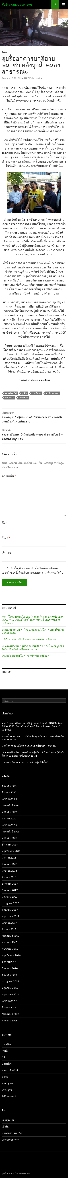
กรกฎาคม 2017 (10, 903)
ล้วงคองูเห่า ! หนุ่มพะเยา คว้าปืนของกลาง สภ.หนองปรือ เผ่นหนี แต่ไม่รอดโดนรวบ (34, 417)
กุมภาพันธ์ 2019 (10, 831)
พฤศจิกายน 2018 (11, 851)
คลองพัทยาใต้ (11, 393)
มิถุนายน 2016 (10, 987)
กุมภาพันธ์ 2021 (10, 805)
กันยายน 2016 (10, 968)
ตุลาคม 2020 (9, 818)
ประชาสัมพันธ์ (10, 1070)
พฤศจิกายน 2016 (11, 955)
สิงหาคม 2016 (9, 974)
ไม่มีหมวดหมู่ (9, 1096)
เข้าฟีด (5, 1126)
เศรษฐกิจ (7, 1089)
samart (24, 78)
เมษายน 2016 (9, 1000)
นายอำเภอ (36, 393)
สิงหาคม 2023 (9, 785)
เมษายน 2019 (9, 824)
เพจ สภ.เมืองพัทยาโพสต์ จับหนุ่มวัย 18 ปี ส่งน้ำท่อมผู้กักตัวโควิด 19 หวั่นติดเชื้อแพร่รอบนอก (33, 647)
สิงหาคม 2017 (9, 896)
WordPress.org (10, 1139)
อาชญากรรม (9, 1083)
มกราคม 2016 (9, 1020)
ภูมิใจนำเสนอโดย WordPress (16, 1173)
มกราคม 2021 (9, 811)
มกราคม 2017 (9, 942)
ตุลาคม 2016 (9, 961)
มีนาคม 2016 (9, 1007)
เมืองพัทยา (23, 397)
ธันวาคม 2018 (10, 844)
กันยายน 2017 (10, 890)
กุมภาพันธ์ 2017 (10, 935)
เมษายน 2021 (9, 798)
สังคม (4, 52)
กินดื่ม (5, 1050)
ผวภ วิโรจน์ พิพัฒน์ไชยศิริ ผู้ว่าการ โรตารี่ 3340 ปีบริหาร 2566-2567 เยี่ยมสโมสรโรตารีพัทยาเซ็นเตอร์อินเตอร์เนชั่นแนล (32, 620)
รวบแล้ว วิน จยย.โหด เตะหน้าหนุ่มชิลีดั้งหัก (25, 655)
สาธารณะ (9, 397)
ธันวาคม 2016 (10, 948)
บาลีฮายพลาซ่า (52, 393)
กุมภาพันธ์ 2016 (10, 1013)
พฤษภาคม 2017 (10, 916)
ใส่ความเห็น (36, 78)
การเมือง (6, 1044)
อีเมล (6, 537)
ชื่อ (4, 522)
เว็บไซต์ (6, 553)
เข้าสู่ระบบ (8, 1120)
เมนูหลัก (63, 4)
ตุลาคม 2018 (9, 857)
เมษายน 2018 (9, 870)
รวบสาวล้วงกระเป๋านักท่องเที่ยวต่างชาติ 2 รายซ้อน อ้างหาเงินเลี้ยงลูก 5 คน (34, 434)
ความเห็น (9, 476)
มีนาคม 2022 (9, 792)
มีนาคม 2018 (9, 877)
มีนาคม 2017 (9, 929)
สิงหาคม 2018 (9, 864)
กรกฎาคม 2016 (10, 981)
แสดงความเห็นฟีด (12, 1133)
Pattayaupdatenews (17, 4)
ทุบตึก (24, 393)
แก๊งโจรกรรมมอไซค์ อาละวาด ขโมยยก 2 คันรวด (29, 639)
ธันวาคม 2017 (10, 883)
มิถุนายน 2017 (10, 909)
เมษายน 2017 (9, 922)
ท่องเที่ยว (7, 1063)
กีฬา (4, 1057)
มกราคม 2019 (9, 838)
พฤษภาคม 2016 (10, 994)
